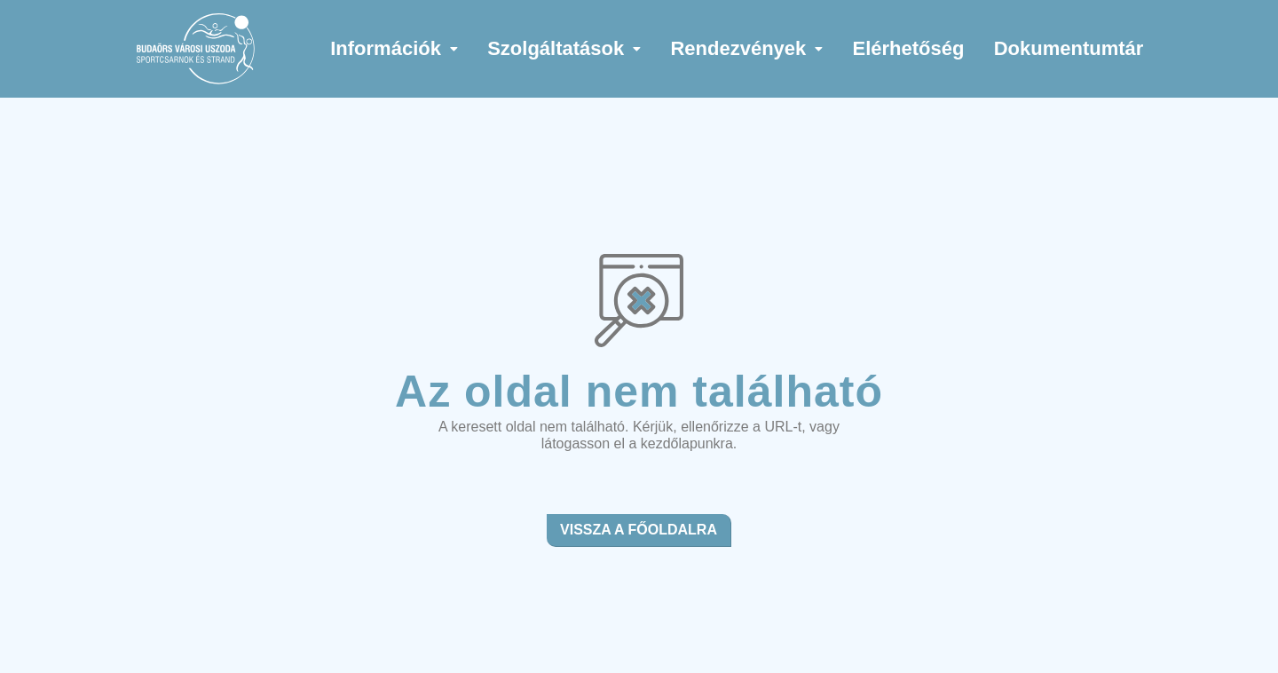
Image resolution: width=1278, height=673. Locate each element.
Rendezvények (746, 48)
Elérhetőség (909, 48)
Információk (394, 48)
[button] (394, 49)
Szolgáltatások (564, 48)
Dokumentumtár (1069, 48)
